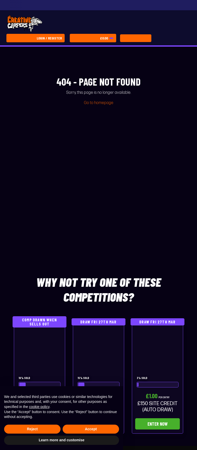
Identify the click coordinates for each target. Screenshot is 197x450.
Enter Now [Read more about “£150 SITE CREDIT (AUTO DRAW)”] (157, 424)
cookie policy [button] (39, 407)
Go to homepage (98, 102)
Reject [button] (32, 429)
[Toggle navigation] (135, 38)
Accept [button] (91, 429)
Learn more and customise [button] (61, 440)
